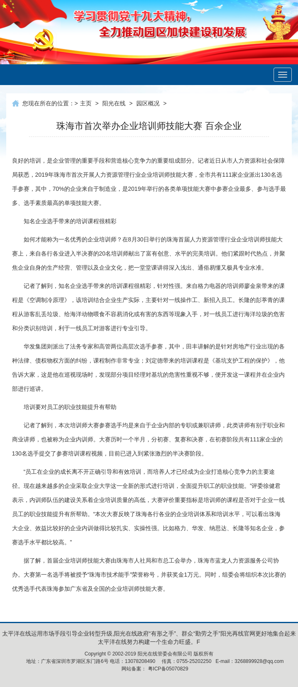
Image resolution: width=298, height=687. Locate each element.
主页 (86, 103)
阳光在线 (114, 103)
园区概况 (148, 103)
